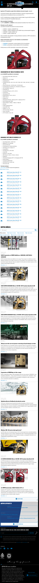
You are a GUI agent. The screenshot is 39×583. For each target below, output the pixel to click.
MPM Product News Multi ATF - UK (14, 220)
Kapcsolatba (3, 167)
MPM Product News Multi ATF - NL (14, 197)
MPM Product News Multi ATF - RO (14, 204)
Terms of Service (24, 542)
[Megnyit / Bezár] (1, 2)
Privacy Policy (19, 542)
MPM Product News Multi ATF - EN (14, 181)
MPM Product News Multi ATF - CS (14, 172)
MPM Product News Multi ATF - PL (14, 201)
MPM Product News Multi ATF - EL (14, 178)
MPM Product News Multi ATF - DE (14, 175)
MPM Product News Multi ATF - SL (14, 210)
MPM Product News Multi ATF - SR (14, 214)
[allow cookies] (31, 575)
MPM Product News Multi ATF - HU (14, 191)
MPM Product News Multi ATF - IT (14, 194)
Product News (5, 169)
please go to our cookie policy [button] (12, 581)
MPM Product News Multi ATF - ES (14, 185)
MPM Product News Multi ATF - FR (14, 188)
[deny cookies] (31, 572)
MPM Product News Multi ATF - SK (14, 207)
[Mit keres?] (19, 230)
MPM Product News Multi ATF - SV (14, 217)
